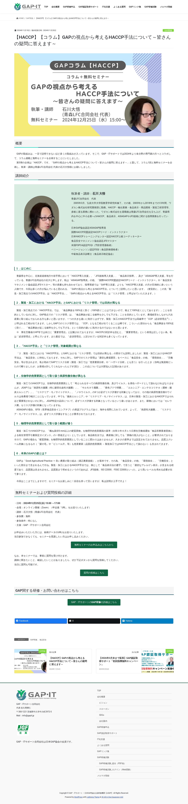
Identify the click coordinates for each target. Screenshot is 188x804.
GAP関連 (168, 30)
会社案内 (103, 721)
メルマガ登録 (103, 775)
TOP (99, 690)
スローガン (104, 709)
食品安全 (43, 640)
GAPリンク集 (103, 751)
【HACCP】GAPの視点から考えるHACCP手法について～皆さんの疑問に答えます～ (68, 661)
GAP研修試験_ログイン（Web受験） (115, 769)
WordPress (78, 797)
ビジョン (103, 703)
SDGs (101, 715)
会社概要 (101, 697)
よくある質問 (103, 745)
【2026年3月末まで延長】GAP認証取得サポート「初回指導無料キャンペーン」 (118, 661)
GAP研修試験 (103, 757)
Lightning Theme (93, 797)
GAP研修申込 (103, 727)
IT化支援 (101, 739)
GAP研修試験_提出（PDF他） (112, 763)
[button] (94, 545)
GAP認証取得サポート (107, 733)
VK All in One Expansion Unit (112, 797)
